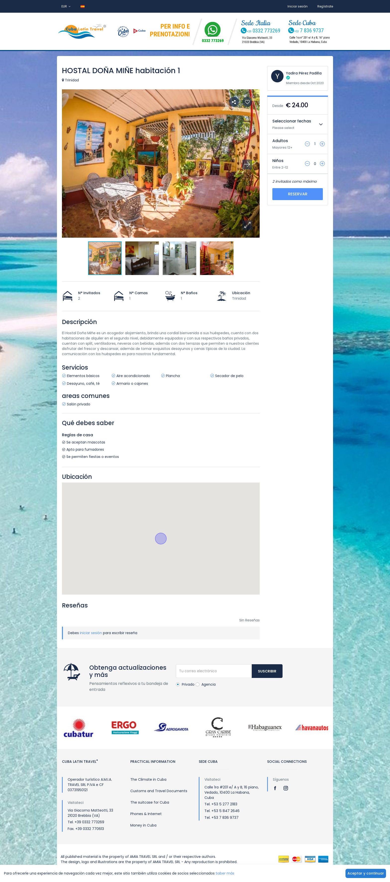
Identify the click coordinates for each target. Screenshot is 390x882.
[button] (247, 225)
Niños (278, 161)
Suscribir (267, 671)
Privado (185, 684)
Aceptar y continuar (365, 873)
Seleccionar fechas (291, 121)
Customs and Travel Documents (158, 790)
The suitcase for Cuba (149, 802)
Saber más (225, 873)
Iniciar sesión (298, 6)
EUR (66, 6)
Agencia (205, 684)
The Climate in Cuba (148, 779)
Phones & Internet (146, 813)
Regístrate (325, 6)
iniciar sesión (91, 632)
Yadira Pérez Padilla (304, 73)
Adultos (280, 141)
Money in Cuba (143, 825)
